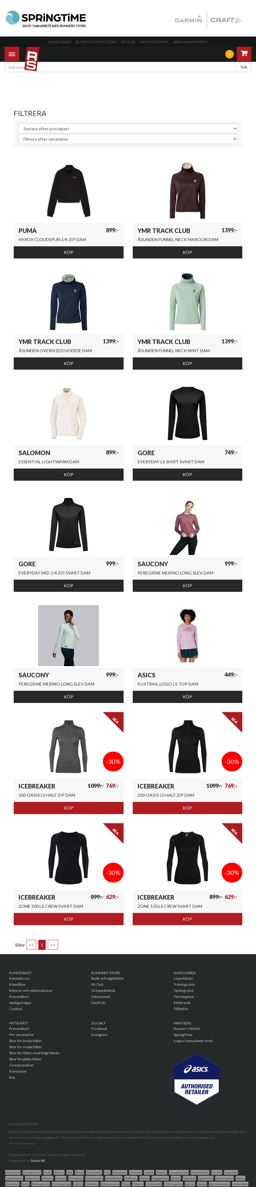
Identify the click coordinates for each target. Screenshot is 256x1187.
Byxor (79, 1172)
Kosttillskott (200, 1172)
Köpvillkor (17, 984)
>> (53, 944)
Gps (107, 1172)
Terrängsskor (61, 1184)
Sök (243, 66)
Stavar (240, 1178)
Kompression (179, 1172)
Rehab (144, 1178)
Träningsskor (184, 984)
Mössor (47, 1178)
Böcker (59, 1172)
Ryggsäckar (160, 1178)
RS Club (128, 42)
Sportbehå (205, 1178)
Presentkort (19, 996)
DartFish (98, 1002)
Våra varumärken (190, 42)
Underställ (153, 1184)
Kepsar (161, 1172)
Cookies (16, 1008)
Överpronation (21, 1065)
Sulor (25, 1184)
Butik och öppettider (96, 42)
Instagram (99, 1034)
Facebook (99, 1028)
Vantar (190, 1184)
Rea (12, 1077)
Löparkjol (231, 1172)
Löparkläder (183, 978)
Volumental (100, 996)
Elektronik (182, 1002)
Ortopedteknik (154, 42)
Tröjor (126, 1184)
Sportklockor (224, 1178)
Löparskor (32, 1178)
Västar (202, 1184)
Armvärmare (32, 1172)
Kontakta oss (19, 978)
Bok (69, 1172)
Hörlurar (136, 1172)
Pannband (76, 1178)
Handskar (120, 1172)
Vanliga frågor (20, 1002)
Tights (78, 1184)
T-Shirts (138, 1184)
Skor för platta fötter (25, 1059)
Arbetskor (13, 1172)
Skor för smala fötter (25, 1047)
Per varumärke (21, 1034)
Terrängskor (184, 996)
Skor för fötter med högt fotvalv (34, 1053)
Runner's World (187, 1028)
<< (31, 944)
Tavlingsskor (40, 1184)
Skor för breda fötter (25, 1040)
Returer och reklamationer (31, 990)
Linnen (217, 1172)
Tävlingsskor (184, 990)
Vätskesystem (219, 1184)
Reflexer (131, 1178)
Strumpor (12, 1184)
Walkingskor (173, 1184)
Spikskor (189, 1178)
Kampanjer (18, 1071)
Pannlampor (94, 1178)
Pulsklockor (114, 1178)
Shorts (175, 1178)
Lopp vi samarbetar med (193, 1040)
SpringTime (183, 1034)
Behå (47, 1172)
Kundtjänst (60, 42)
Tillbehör (181, 1008)
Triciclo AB (38, 1160)
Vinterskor (240, 1184)
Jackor (149, 1172)
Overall (61, 1178)
